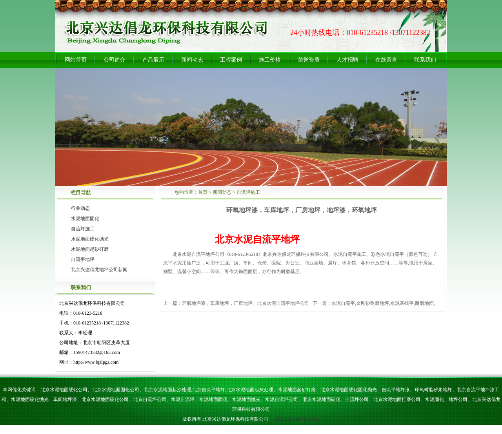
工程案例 (231, 60)
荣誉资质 (309, 60)
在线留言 (386, 60)
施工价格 (270, 60)
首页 (202, 192)
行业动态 (80, 208)
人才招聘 (347, 60)
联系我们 (425, 60)
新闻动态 (192, 60)
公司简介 (115, 60)
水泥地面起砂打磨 (90, 249)
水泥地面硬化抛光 (90, 239)
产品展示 (153, 60)
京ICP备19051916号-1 (297, 419)
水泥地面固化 (85, 218)
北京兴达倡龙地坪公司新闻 (99, 269)
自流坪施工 (83, 229)
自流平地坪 (83, 259)
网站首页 (76, 60)
